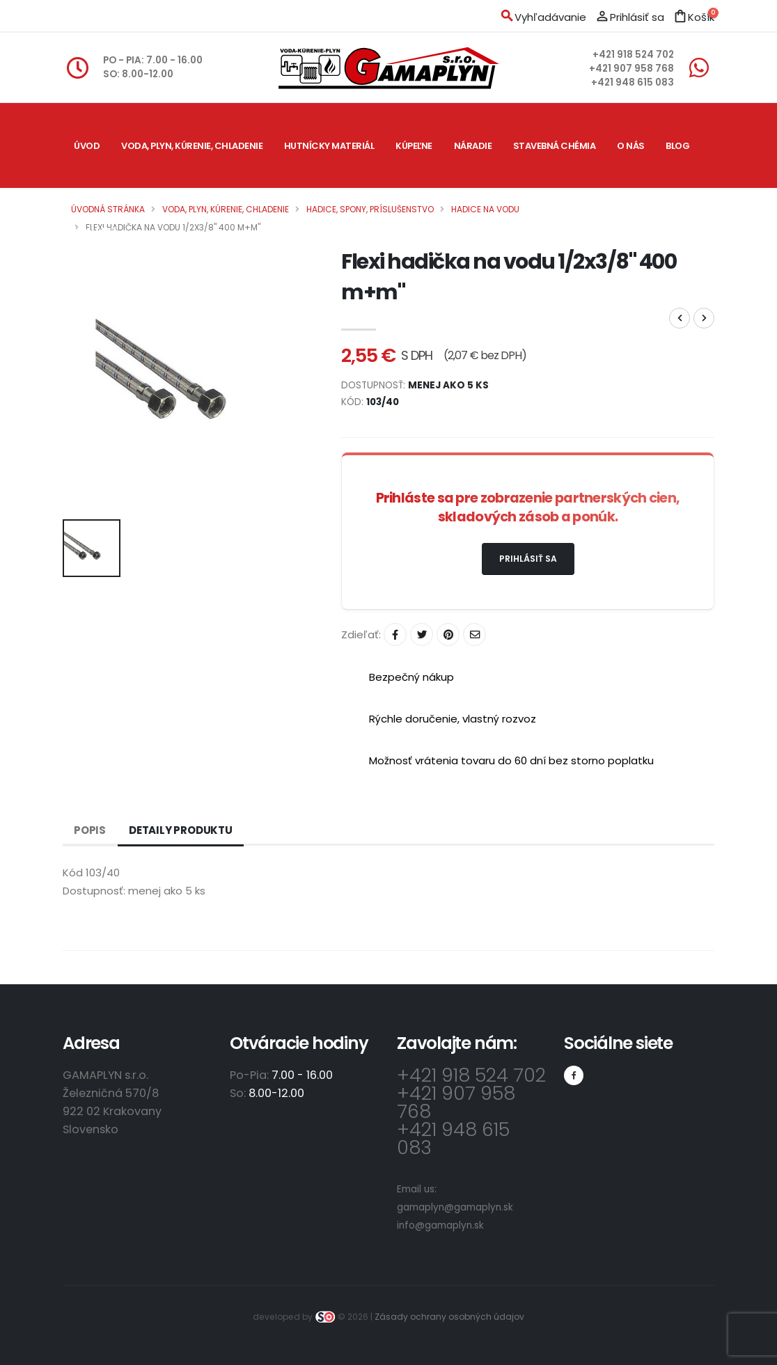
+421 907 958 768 (631, 68)
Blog (677, 145)
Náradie (473, 145)
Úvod (87, 145)
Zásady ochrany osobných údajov (449, 1317)
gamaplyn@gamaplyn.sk (455, 1207)
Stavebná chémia (554, 145)
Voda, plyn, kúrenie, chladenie (191, 145)
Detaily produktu (181, 830)
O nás (631, 145)
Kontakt (96, 230)
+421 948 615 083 (632, 82)
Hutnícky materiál (329, 145)
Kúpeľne (413, 145)
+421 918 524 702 (633, 54)
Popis (90, 830)
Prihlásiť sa (528, 559)
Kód (73, 872)
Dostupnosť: (94, 890)
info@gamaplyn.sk (440, 1225)
